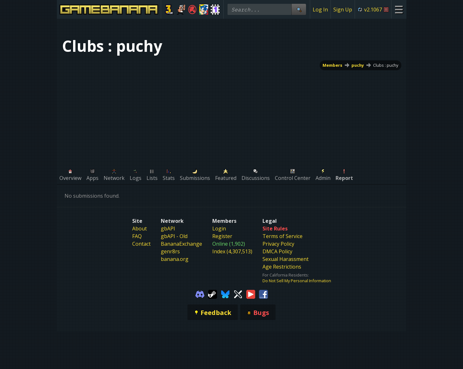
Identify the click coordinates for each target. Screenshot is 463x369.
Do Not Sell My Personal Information (296, 281)
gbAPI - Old (174, 236)
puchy (357, 65)
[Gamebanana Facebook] (263, 293)
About (139, 228)
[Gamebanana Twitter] (238, 293)
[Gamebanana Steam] (213, 293)
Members (332, 65)
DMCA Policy (277, 251)
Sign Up (342, 9)
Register (222, 236)
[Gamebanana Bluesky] (225, 293)
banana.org (174, 259)
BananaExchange (181, 243)
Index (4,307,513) (232, 251)
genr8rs (170, 251)
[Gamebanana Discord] (200, 293)
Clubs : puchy (385, 65)
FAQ (137, 236)
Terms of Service (282, 236)
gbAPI (168, 228)
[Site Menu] (398, 9)
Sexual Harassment (285, 259)
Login (219, 228)
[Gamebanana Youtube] (251, 293)
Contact (141, 243)
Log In (320, 9)
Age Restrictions (281, 266)
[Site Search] (298, 9)
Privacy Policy (278, 243)
